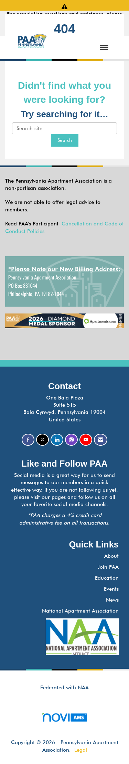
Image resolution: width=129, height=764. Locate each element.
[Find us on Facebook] (28, 440)
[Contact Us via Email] (100, 440)
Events (111, 589)
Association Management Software (64, 719)
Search (64, 140)
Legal (80, 750)
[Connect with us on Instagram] (71, 440)
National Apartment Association (80, 611)
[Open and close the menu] (84, 48)
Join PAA (108, 567)
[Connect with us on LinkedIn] (57, 440)
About (111, 556)
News (112, 600)
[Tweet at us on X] (42, 440)
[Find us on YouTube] (85, 440)
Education (107, 578)
